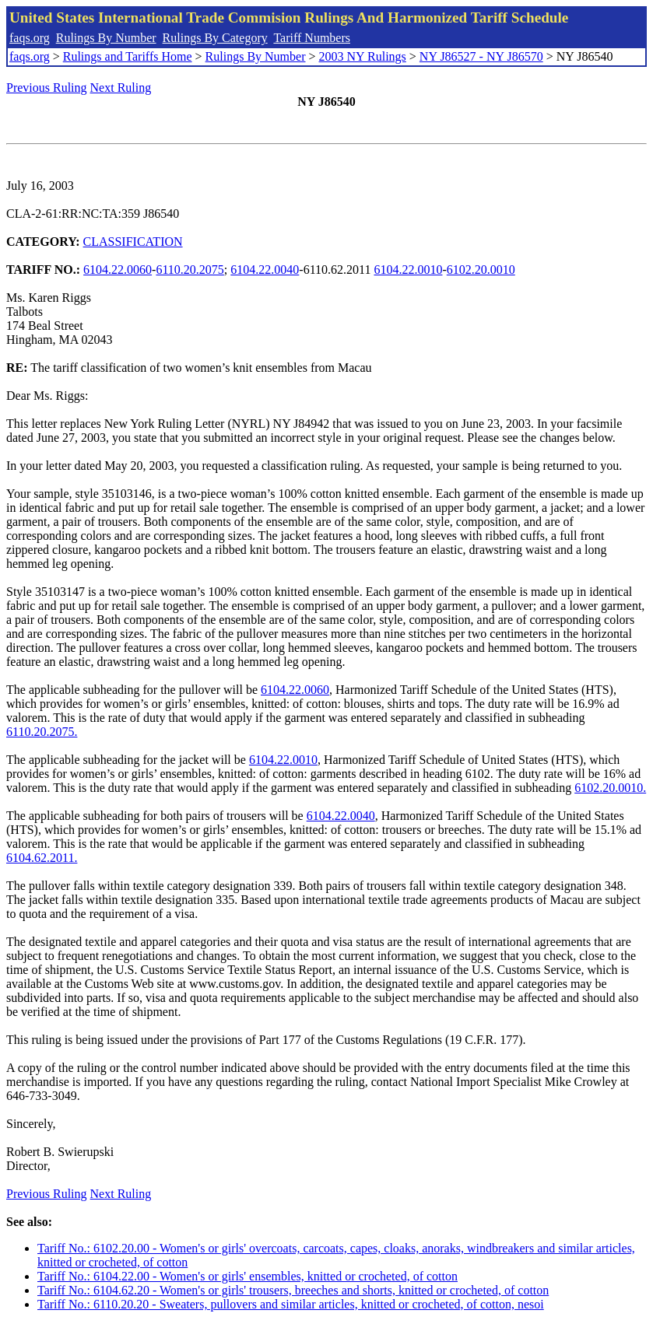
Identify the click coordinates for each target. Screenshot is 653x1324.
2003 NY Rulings (362, 56)
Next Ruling (121, 87)
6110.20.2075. (41, 731)
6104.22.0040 (264, 269)
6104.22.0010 (408, 269)
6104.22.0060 (117, 269)
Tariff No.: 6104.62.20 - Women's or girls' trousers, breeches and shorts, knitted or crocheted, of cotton (293, 1290)
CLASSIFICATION (133, 241)
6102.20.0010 (481, 269)
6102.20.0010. (610, 787)
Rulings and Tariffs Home (127, 56)
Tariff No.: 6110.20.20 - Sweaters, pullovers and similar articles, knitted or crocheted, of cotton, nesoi (290, 1304)
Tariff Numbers (311, 37)
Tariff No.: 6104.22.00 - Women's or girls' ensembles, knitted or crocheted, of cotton (247, 1276)
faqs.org (29, 37)
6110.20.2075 (189, 269)
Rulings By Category (215, 37)
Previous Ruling (46, 87)
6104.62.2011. (41, 857)
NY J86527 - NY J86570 (481, 56)
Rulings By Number (106, 37)
